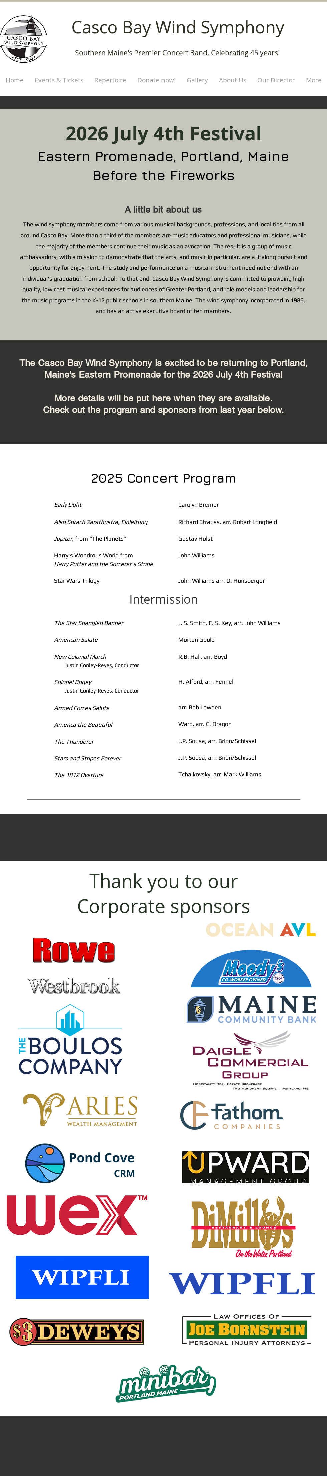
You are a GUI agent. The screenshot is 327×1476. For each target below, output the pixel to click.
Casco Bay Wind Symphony (177, 27)
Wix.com (186, 1447)
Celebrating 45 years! (245, 52)
